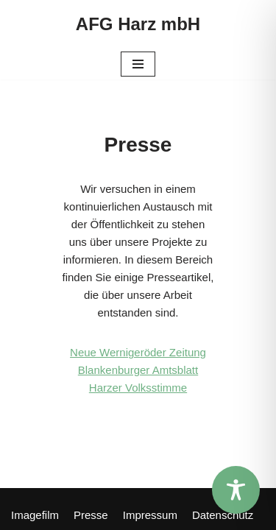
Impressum (150, 515)
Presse (91, 515)
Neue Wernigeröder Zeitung (138, 352)
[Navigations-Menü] (138, 64)
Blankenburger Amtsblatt (138, 370)
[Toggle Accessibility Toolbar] (235, 489)
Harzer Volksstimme (138, 387)
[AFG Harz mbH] (138, 24)
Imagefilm (35, 515)
